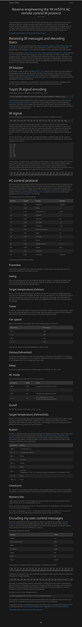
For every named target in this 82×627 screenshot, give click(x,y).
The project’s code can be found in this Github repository (26, 610)
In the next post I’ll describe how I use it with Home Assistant (27, 33)
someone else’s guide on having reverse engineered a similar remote (39, 192)
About (71, 2)
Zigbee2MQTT (31, 75)
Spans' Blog (14, 2)
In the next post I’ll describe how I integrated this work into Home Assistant (45, 606)
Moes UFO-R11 (36, 71)
